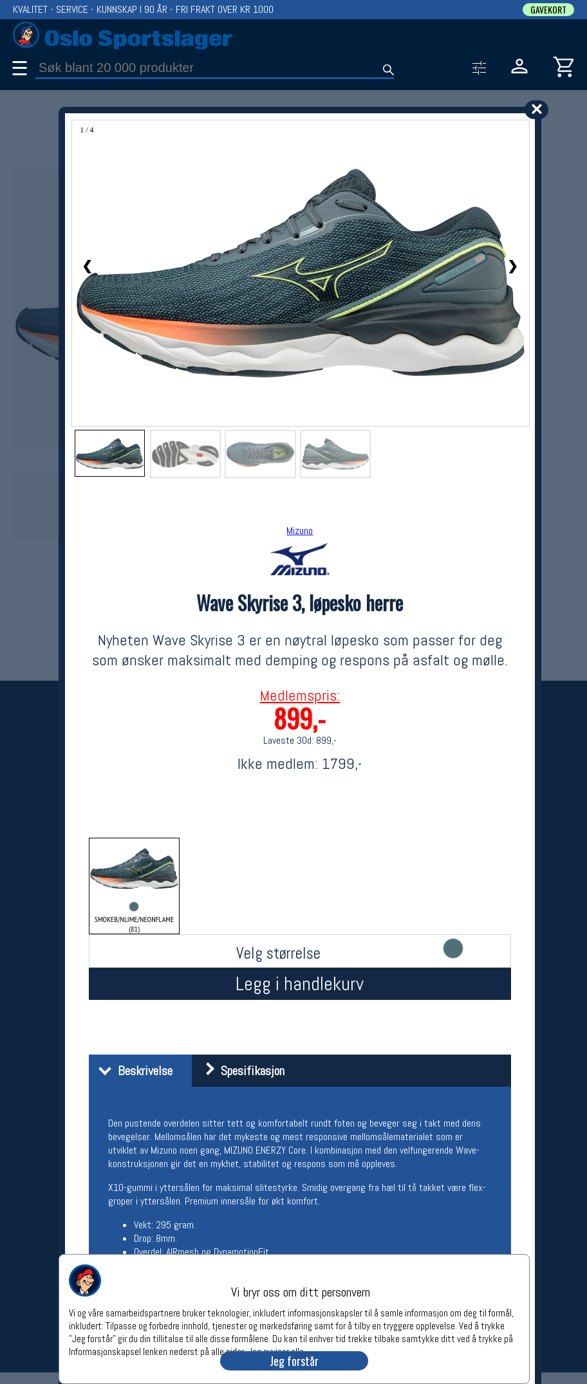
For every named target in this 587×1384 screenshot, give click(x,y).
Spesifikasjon (239, 1070)
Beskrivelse (132, 1070)
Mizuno (299, 530)
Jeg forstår (294, 1360)
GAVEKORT (548, 9)
